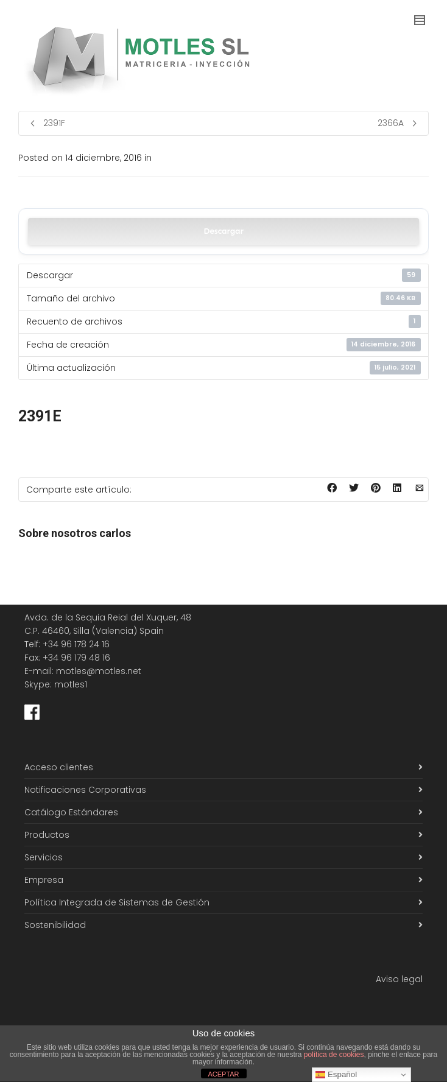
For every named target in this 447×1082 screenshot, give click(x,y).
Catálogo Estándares (71, 812)
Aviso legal (399, 979)
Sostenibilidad (55, 925)
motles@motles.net (98, 671)
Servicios (43, 857)
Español (336, 1075)
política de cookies (334, 1054)
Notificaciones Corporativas (85, 790)
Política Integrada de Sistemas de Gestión (116, 902)
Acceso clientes (58, 767)
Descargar (223, 231)
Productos (46, 835)
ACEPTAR (223, 1074)
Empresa (43, 880)
